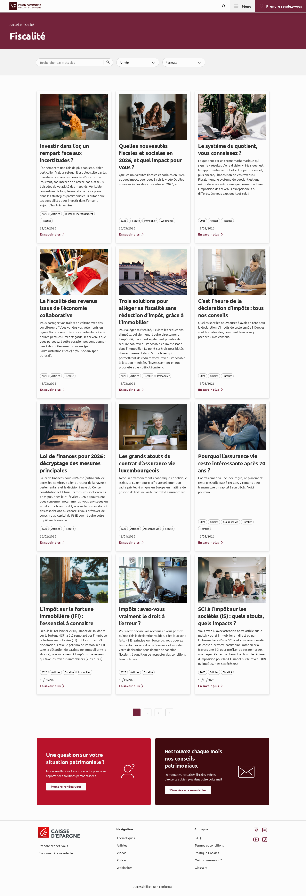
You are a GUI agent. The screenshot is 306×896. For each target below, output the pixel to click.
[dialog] (153, 448)
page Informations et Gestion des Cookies (161, 462)
